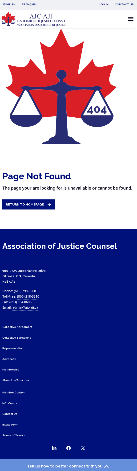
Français (29, 4)
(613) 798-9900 (25, 291)
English (9, 4)
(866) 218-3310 (28, 296)
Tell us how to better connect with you (68, 466)
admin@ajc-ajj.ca (25, 307)
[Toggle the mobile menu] (129, 19)
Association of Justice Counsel (59, 246)
